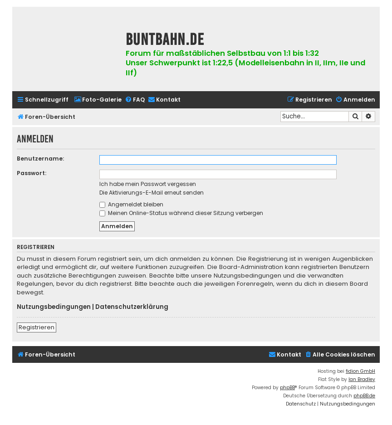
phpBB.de (364, 395)
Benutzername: (40, 158)
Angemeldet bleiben (131, 204)
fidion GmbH (360, 371)
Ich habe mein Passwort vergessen (147, 184)
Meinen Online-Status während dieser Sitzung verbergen (181, 213)
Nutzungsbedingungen (54, 307)
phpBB (287, 387)
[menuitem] (98, 100)
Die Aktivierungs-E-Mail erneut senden (151, 192)
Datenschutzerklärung (131, 307)
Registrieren (36, 327)
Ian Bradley (361, 379)
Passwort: (31, 173)
